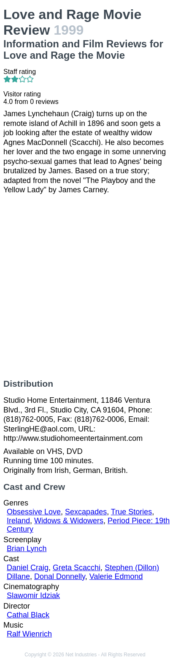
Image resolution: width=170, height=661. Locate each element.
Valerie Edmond (116, 576)
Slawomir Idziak (33, 595)
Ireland (18, 520)
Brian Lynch (26, 548)
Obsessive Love (34, 512)
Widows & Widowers (68, 520)
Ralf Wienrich (29, 634)
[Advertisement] (85, 287)
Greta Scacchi (76, 567)
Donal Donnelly (59, 576)
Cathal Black (28, 615)
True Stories (131, 512)
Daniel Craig (28, 567)
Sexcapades (86, 512)
